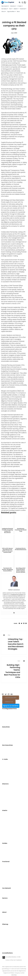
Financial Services (7, 929)
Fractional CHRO (6, 870)
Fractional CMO (6, 875)
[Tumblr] (26, 623)
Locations (5, 921)
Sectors (4, 937)
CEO (15, 313)
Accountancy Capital (8, 895)
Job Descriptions (6, 927)
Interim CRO (5, 826)
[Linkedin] (24, 623)
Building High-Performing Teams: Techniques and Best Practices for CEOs (11, 669)
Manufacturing (6, 903)
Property (4, 909)
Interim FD (5, 832)
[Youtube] (11, 694)
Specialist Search (7, 942)
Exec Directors (6, 715)
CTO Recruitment (7, 781)
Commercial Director (8, 789)
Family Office (5, 931)
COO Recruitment (7, 777)
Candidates (5, 948)
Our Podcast (5, 946)
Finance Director (13, 287)
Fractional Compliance (8, 864)
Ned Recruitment (6, 748)
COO (3, 713)
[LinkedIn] (8, 694)
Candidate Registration (8, 950)
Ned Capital (5, 893)
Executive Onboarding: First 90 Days (12, 854)
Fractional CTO (6, 879)
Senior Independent (7, 722)
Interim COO (5, 823)
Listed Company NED (7, 752)
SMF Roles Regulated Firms (9, 848)
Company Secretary (7, 791)
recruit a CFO (16, 303)
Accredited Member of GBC (11, 957)
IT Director (5, 797)
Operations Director (7, 803)
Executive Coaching (7, 858)
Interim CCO (5, 813)
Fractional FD (5, 881)
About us (4, 915)
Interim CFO (5, 817)
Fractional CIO (6, 873)
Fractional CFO (6, 868)
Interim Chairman (7, 828)
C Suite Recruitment (7, 762)
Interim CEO (5, 815)
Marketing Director (7, 801)
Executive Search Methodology (10, 850)
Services (4, 939)
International (5, 742)
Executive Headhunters (8, 736)
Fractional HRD (6, 883)
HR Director (5, 795)
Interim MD (5, 830)
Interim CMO (5, 821)
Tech (3, 935)
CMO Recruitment (7, 774)
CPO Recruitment (6, 779)
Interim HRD (5, 834)
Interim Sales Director (8, 838)
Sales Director (6, 805)
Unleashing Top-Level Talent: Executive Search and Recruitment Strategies (16, 642)
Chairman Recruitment (8, 756)
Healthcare (5, 901)
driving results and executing (10, 266)
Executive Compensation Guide (10, 856)
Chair (3, 720)
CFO (21, 85)
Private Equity (5, 933)
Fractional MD (6, 885)
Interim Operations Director (9, 836)
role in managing (11, 152)
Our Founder (5, 919)
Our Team (5, 917)
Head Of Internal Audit (8, 724)
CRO (3, 718)
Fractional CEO (6, 732)
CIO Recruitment (6, 772)
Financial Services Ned (8, 754)
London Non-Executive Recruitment (11, 750)
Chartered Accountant (17, 594)
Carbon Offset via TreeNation (12, 960)
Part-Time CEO (6, 730)
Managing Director (7, 799)
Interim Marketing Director (9, 840)
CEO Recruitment (6, 764)
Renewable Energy (7, 907)
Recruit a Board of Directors (10, 786)
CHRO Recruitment (7, 770)
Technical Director (7, 807)
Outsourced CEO (6, 734)
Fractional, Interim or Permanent (11, 852)
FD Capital (12, 508)
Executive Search (6, 740)
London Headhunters (8, 738)
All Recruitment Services (8, 944)
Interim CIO (5, 819)
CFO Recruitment (6, 768)
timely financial (21, 180)
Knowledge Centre (7, 846)
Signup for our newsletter (11, 706)
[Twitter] (22, 623)
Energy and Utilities (7, 905)
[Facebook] (19, 623)
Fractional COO (6, 877)
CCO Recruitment (7, 766)
